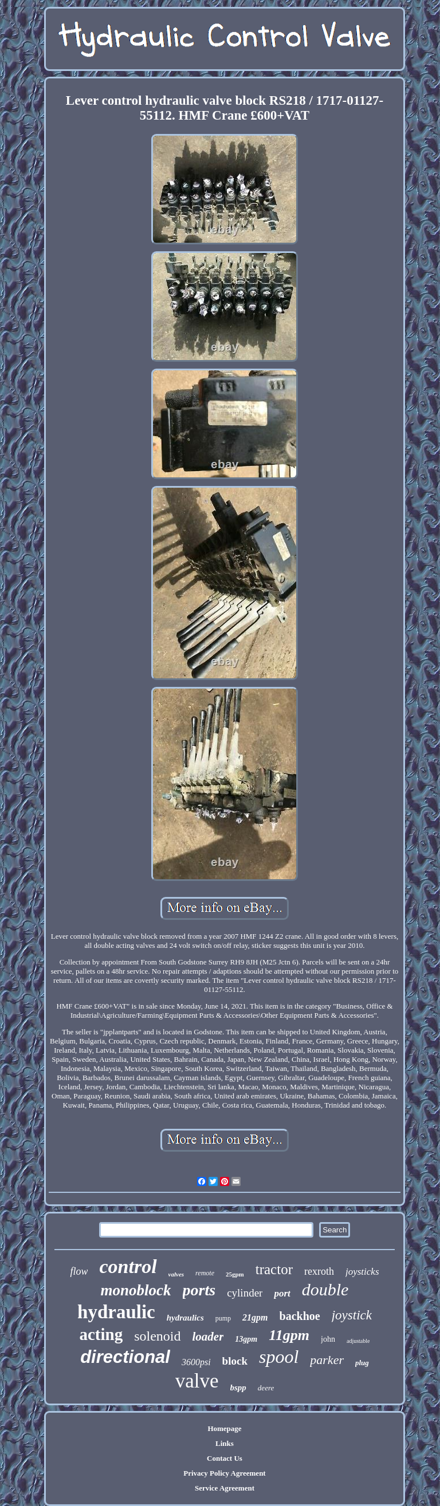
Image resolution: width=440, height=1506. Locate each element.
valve (197, 1381)
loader (208, 1336)
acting (101, 1334)
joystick (352, 1315)
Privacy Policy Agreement (224, 1473)
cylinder (244, 1293)
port (282, 1293)
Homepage (224, 1428)
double (325, 1289)
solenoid (157, 1336)
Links (224, 1443)
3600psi (196, 1362)
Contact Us (224, 1458)
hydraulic (116, 1312)
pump (223, 1318)
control (127, 1266)
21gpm (255, 1317)
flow (79, 1271)
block (234, 1361)
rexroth (319, 1271)
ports (199, 1290)
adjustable (358, 1341)
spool (278, 1356)
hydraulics (185, 1317)
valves (176, 1274)
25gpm (235, 1274)
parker (327, 1360)
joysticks (362, 1271)
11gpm (289, 1335)
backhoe (300, 1316)
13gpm (246, 1339)
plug (362, 1362)
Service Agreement (224, 1488)
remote (204, 1273)
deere (266, 1388)
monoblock (136, 1290)
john (328, 1339)
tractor (274, 1269)
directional (125, 1357)
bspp (238, 1387)
